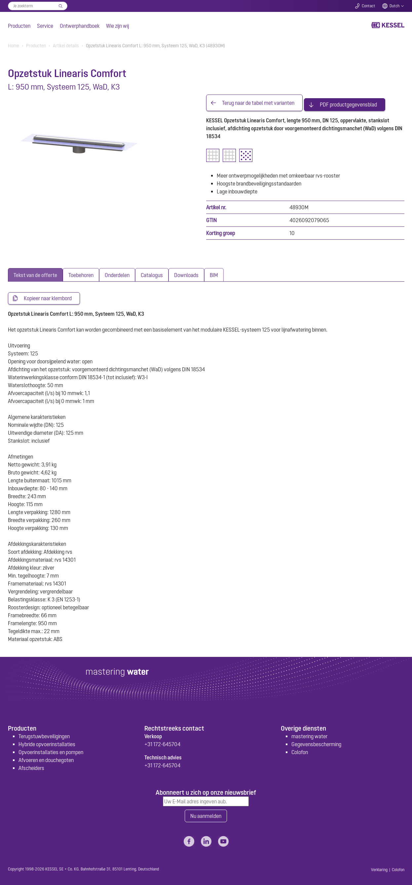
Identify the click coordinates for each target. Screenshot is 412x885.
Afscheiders (31, 765)
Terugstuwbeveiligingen (44, 734)
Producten (19, 26)
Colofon (299, 749)
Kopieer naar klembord (48, 295)
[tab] (35, 271)
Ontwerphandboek (79, 26)
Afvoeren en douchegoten (46, 757)
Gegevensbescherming (316, 741)
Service (45, 26)
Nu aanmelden (205, 814)
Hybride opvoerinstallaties (47, 741)
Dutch (394, 6)
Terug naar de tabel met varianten (258, 101)
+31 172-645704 (162, 741)
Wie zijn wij (117, 26)
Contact (368, 6)
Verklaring (379, 867)
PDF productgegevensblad (348, 101)
